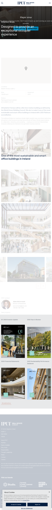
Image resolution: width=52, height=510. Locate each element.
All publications (6, 403)
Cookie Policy (26, 503)
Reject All (37, 507)
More (2, 33)
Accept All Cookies (16, 507)
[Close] (49, 495)
